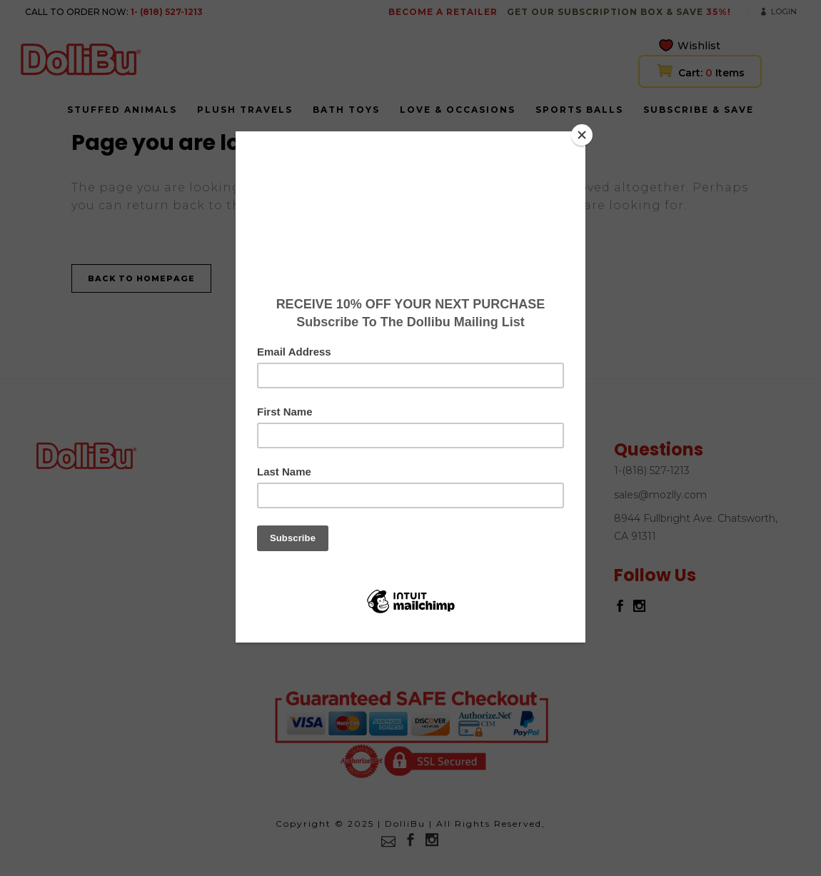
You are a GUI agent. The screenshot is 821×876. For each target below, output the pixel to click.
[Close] (582, 135)
